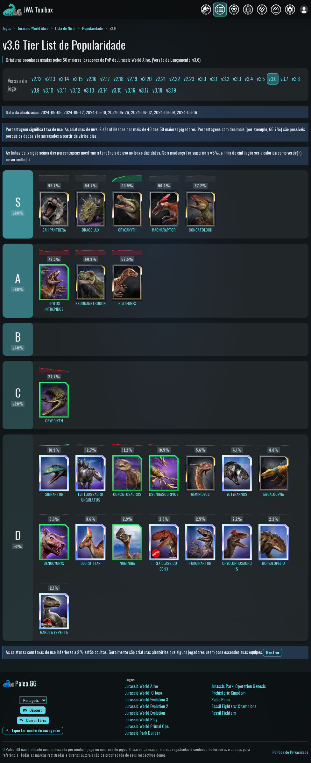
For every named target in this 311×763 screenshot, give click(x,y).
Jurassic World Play (141, 719)
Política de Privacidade (290, 752)
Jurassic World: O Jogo (143, 692)
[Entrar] (304, 9)
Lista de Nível (65, 28)
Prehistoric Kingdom (228, 692)
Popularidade (92, 28)
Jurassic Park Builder (142, 732)
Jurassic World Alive (33, 28)
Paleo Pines (220, 699)
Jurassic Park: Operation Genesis (238, 686)
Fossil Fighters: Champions (233, 706)
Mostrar (272, 652)
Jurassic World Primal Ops (147, 726)
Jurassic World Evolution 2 (146, 706)
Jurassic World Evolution (145, 712)
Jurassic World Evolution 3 (146, 699)
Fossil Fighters (223, 712)
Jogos (7, 28)
